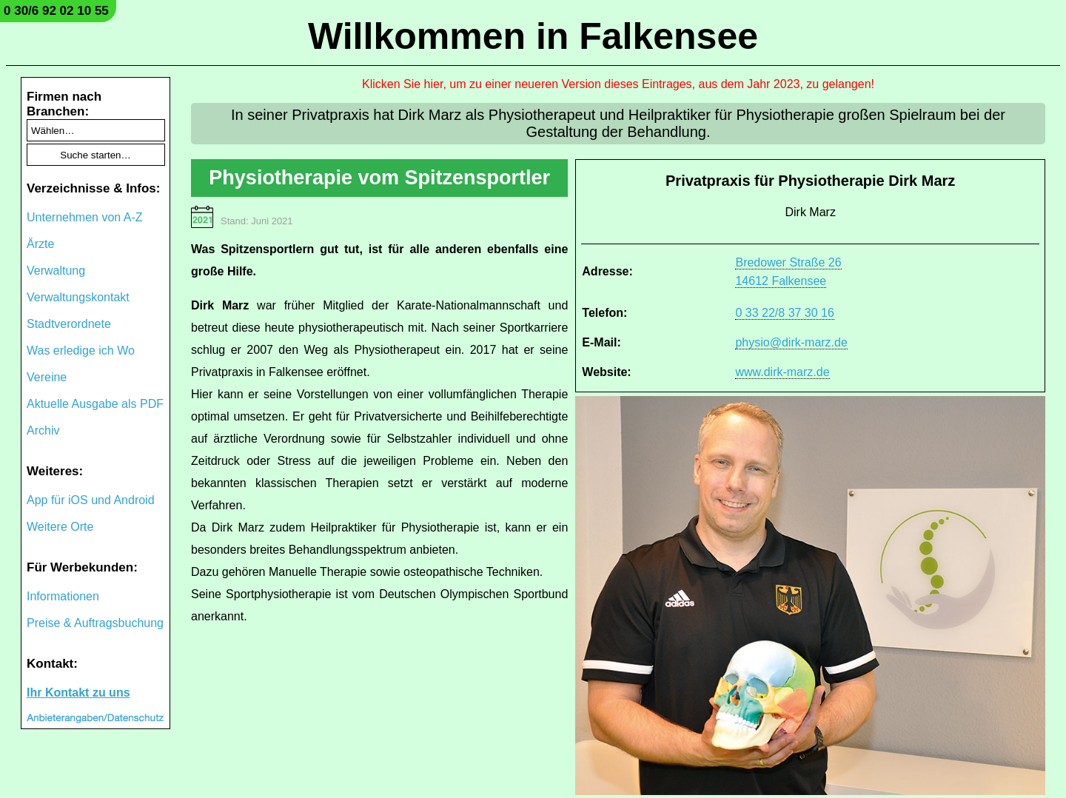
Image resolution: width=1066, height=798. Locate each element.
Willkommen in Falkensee (533, 36)
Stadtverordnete (69, 324)
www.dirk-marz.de (782, 372)
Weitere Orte (60, 526)
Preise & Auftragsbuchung (95, 623)
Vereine (47, 377)
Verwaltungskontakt (78, 297)
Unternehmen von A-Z (85, 217)
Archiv (43, 430)
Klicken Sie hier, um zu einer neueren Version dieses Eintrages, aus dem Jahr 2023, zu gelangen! (618, 84)
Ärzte (40, 244)
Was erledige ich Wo (81, 350)
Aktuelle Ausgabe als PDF (95, 404)
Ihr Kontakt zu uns (78, 692)
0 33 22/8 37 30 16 (784, 312)
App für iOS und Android (91, 500)
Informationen (63, 596)
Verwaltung (56, 270)
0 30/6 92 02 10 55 (56, 11)
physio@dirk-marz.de (791, 342)
